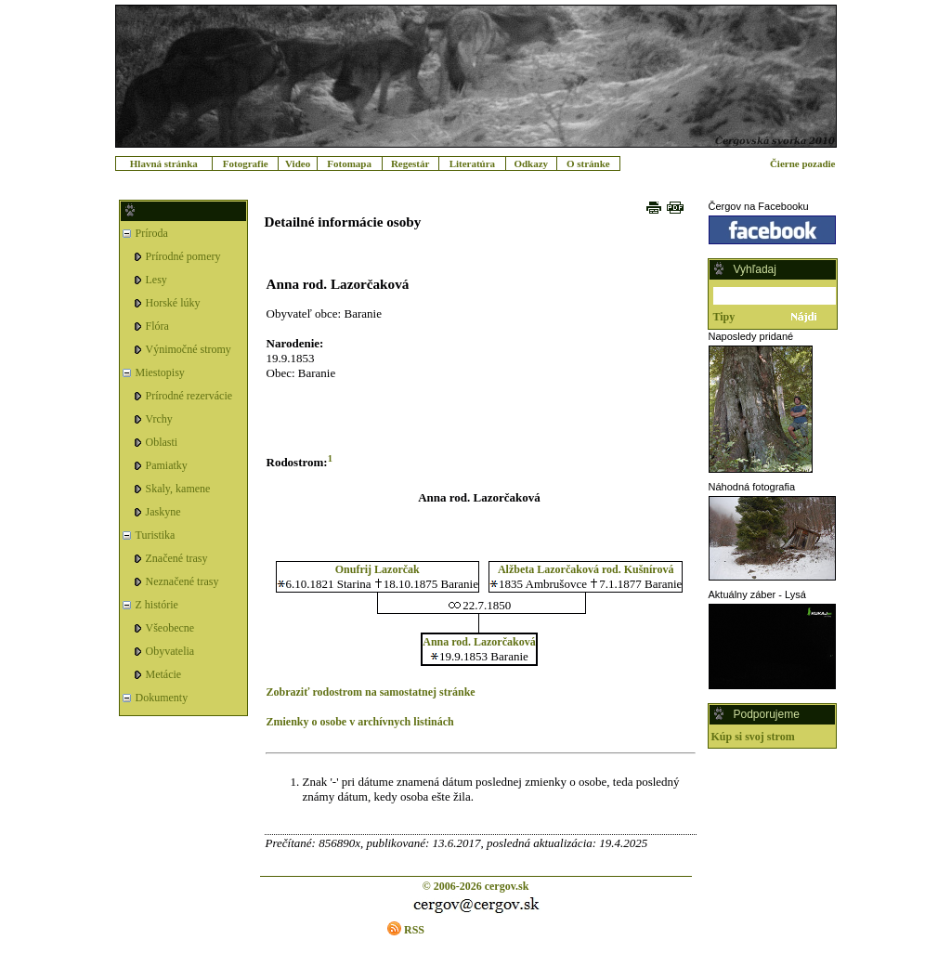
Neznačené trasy (182, 581)
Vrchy (159, 418)
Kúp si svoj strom (753, 736)
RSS (414, 929)
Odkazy (531, 163)
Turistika (156, 535)
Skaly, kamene (178, 488)
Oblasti (162, 442)
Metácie (164, 674)
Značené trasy (177, 558)
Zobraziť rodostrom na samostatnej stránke (371, 691)
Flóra (157, 326)
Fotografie (245, 163)
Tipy (724, 316)
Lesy (156, 279)
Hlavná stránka (164, 163)
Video (297, 163)
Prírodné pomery (183, 256)
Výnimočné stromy (188, 349)
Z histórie (157, 604)
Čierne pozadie (803, 163)
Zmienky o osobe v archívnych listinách (360, 721)
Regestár (410, 163)
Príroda (152, 233)
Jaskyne (163, 511)
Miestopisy (160, 372)
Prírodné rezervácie (189, 395)
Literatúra (472, 163)
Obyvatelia (170, 651)
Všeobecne (170, 627)
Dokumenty (162, 697)
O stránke (588, 163)
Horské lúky (173, 302)
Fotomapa (349, 163)
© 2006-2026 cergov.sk (476, 886)
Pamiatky (167, 465)
